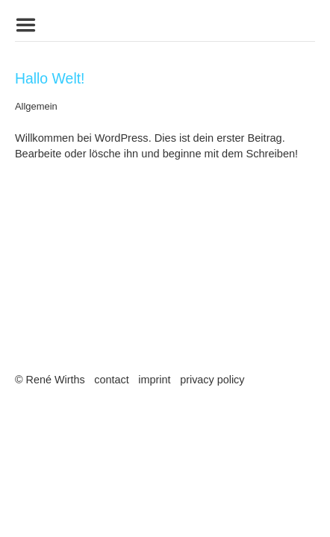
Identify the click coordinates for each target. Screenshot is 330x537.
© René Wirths (50, 380)
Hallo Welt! (50, 78)
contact (111, 380)
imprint (154, 380)
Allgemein (36, 106)
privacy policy (212, 380)
